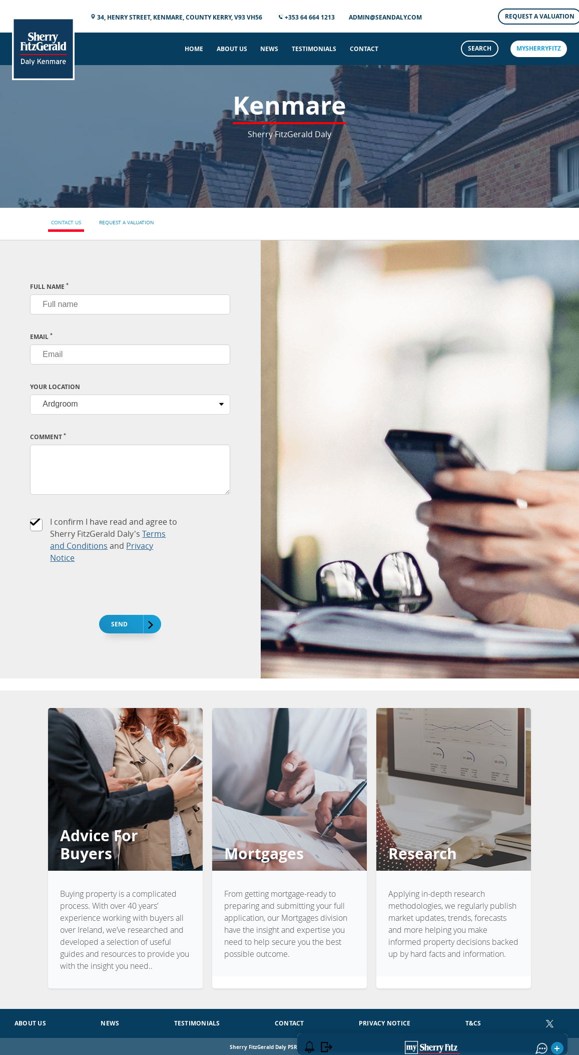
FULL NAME (49, 286)
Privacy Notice (384, 1020)
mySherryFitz (538, 48)
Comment (48, 437)
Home (194, 49)
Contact (364, 49)
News (269, 49)
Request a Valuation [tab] (126, 222)
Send (125, 624)
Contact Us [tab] (66, 222)
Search (479, 48)
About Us (232, 49)
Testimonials (314, 49)
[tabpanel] (289, 459)
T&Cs (473, 1020)
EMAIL (41, 336)
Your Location (55, 387)
